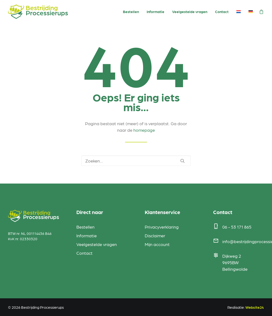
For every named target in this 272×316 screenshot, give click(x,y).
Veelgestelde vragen (189, 11)
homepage (144, 129)
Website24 (254, 307)
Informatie (155, 11)
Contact (222, 11)
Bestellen (131, 11)
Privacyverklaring (162, 226)
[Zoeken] (136, 160)
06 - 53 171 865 (236, 226)
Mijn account (157, 244)
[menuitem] (131, 11)
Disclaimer (155, 235)
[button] (182, 160)
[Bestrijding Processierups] (38, 11)
